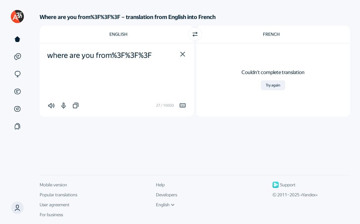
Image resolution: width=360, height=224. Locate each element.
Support (284, 185)
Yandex (309, 194)
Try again (273, 85)
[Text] (17, 39)
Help (160, 184)
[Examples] (17, 56)
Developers (166, 194)
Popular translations (58, 194)
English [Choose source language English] (118, 34)
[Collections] (17, 126)
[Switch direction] (195, 34)
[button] (182, 54)
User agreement (54, 204)
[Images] (17, 109)
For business (51, 214)
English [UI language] (165, 204)
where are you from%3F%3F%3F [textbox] (99, 55)
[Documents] (17, 91)
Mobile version (53, 184)
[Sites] (17, 74)
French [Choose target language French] (271, 34)
